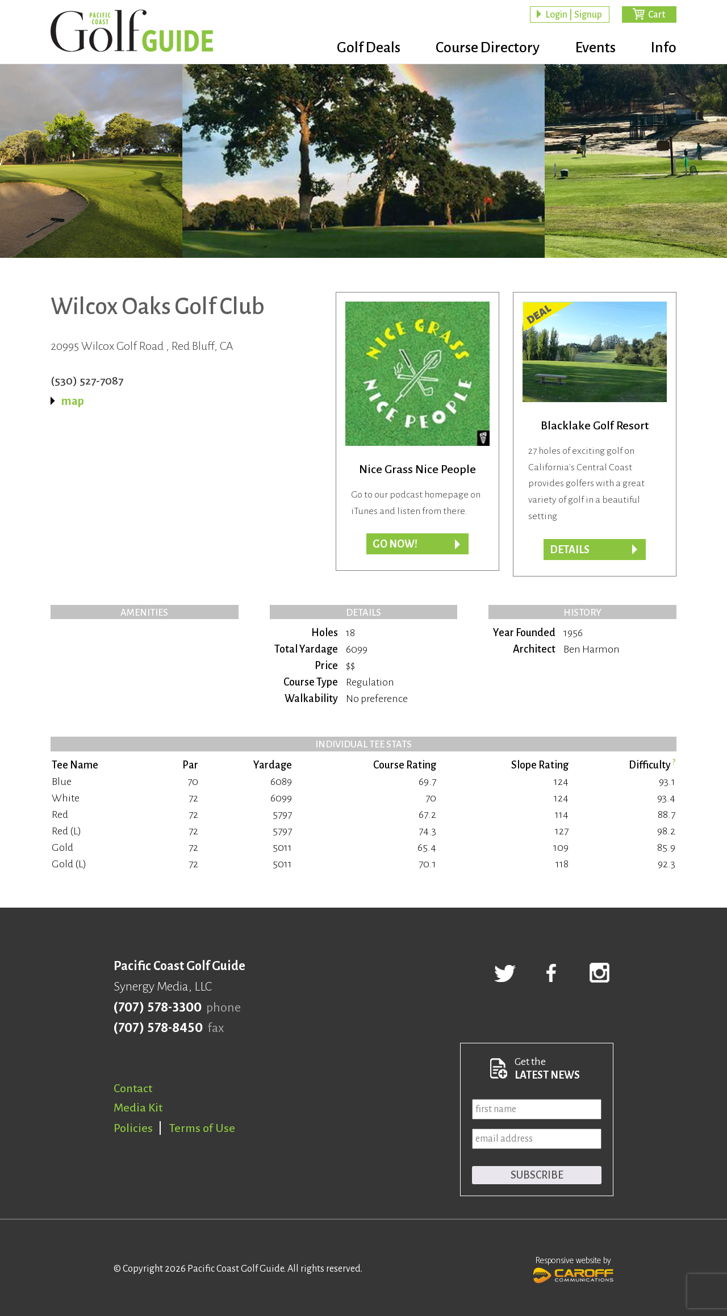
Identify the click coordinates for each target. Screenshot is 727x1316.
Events (593, 48)
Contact (133, 1088)
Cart (656, 15)
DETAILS (570, 549)
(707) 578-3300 (158, 1007)
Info (663, 48)
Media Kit (138, 1107)
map (72, 401)
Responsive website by (573, 1268)
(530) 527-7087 (87, 380)
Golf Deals (362, 48)
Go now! (395, 544)
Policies (133, 1128)
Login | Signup (573, 15)
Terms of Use (202, 1128)
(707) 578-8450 (158, 1028)
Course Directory (483, 48)
